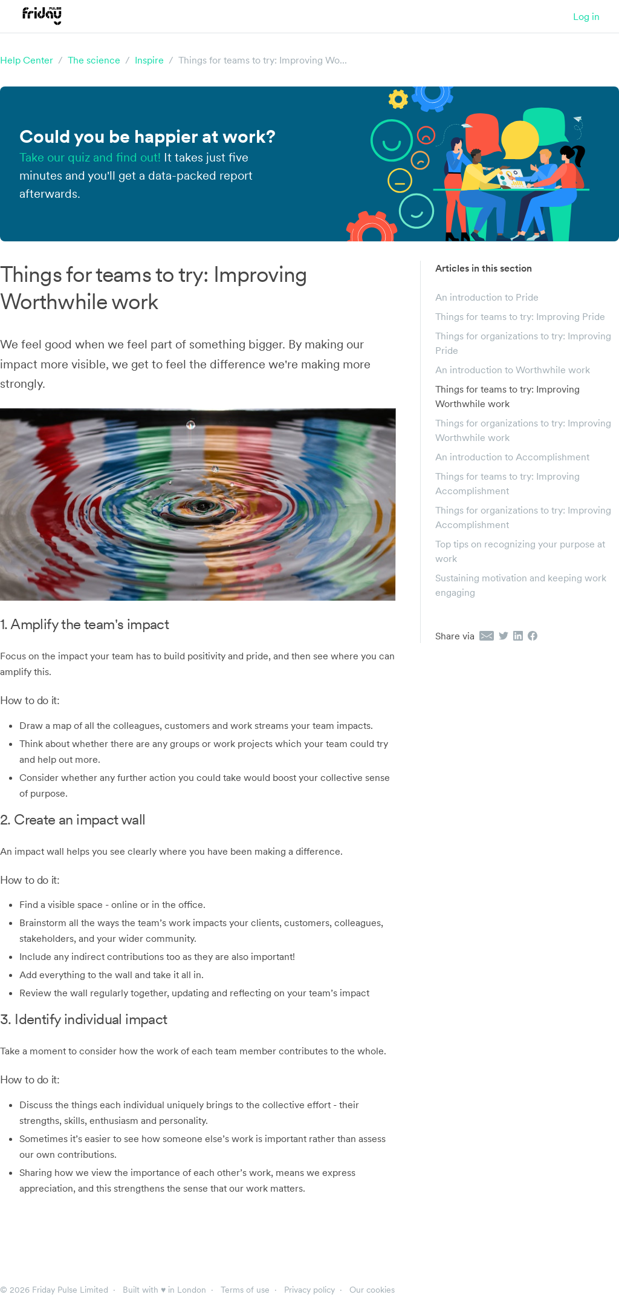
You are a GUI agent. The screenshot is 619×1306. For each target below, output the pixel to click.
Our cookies (372, 1289)
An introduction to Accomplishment (512, 457)
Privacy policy (309, 1289)
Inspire (149, 60)
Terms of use (245, 1289)
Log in (586, 16)
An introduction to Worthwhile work (512, 370)
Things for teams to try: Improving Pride (520, 316)
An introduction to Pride (487, 297)
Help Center (26, 60)
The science (94, 60)
